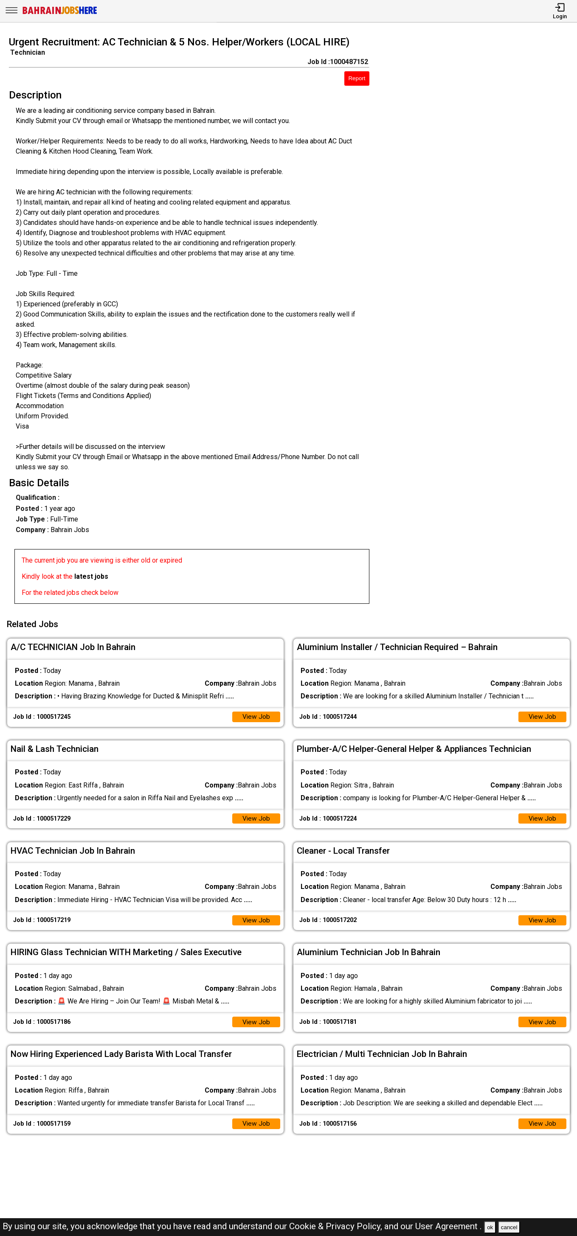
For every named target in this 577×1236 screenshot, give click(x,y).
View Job (256, 715)
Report (356, 78)
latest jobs (91, 576)
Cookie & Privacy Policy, (336, 1226)
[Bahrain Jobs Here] (60, 13)
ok (490, 1227)
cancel (509, 1227)
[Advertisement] (480, 322)
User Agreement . (448, 1226)
